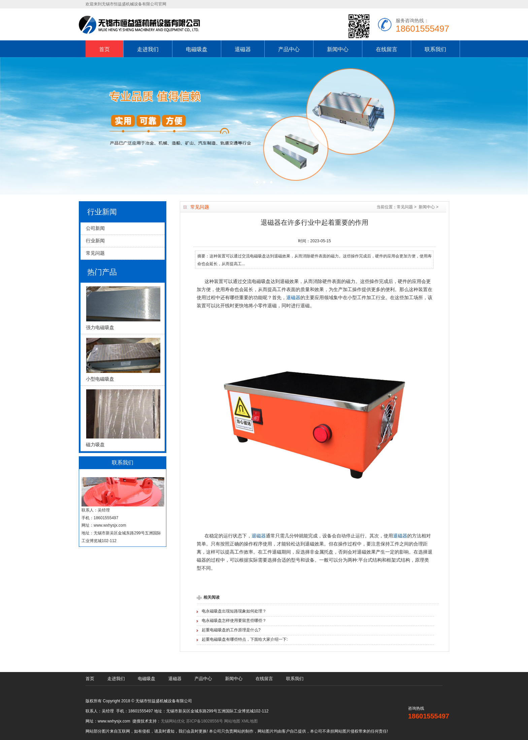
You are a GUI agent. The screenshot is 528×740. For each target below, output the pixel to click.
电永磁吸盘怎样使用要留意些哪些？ (234, 620)
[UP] (514, 726)
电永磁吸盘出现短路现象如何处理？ (234, 611)
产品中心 (289, 49)
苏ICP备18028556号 (204, 721)
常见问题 (405, 207)
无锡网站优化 (173, 721)
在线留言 (386, 49)
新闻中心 (338, 49)
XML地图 (249, 721)
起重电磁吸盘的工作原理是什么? (231, 630)
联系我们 (435, 49)
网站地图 (232, 721)
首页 (104, 49)
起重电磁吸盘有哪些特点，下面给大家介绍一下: (245, 639)
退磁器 (243, 49)
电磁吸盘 (196, 49)
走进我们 (148, 49)
